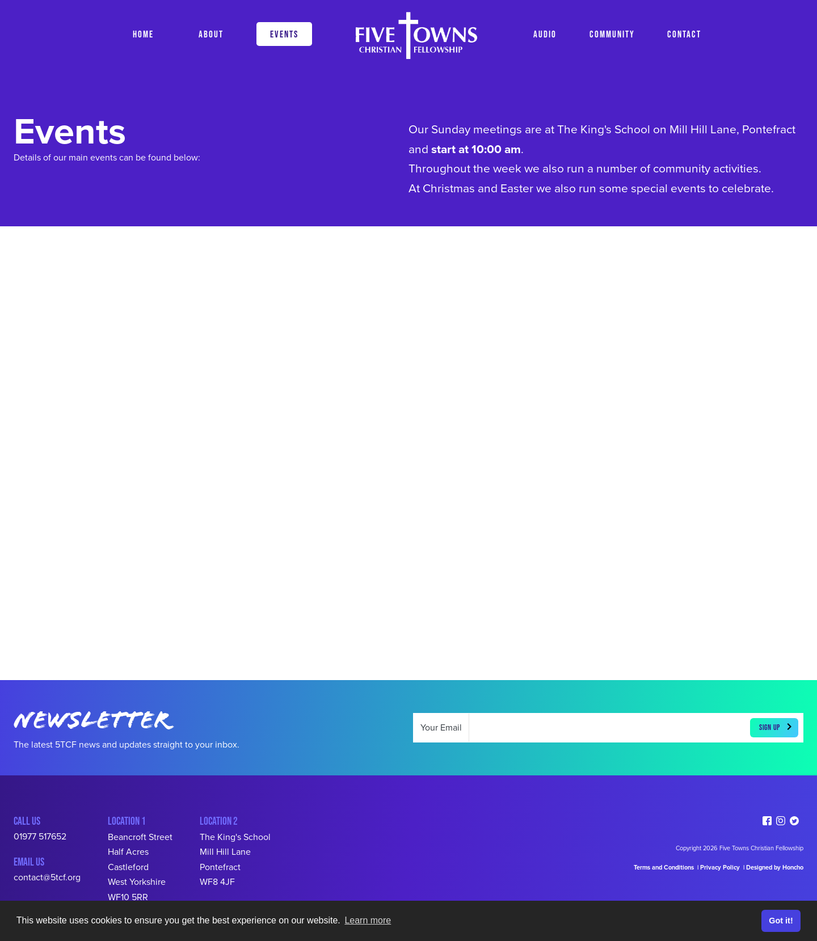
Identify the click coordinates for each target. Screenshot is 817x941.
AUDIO (545, 33)
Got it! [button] (781, 920)
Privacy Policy (721, 867)
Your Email (441, 727)
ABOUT (211, 33)
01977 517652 (40, 836)
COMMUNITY (612, 33)
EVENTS (284, 33)
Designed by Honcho (774, 867)
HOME (143, 33)
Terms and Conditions (664, 867)
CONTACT (684, 33)
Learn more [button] (367, 920)
